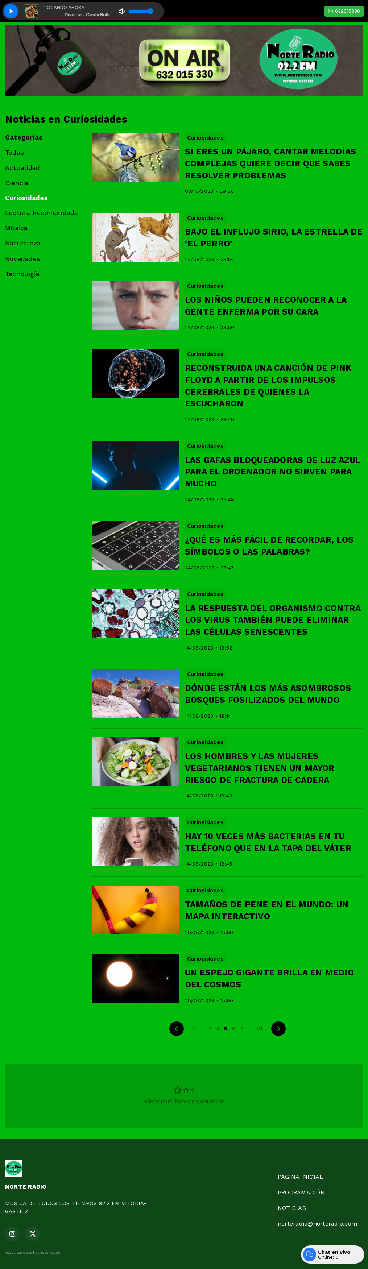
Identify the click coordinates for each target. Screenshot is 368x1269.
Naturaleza (23, 243)
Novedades (22, 258)
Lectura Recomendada (41, 212)
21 (259, 1028)
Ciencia (17, 183)
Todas (14, 152)
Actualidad (22, 167)
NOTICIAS (292, 1207)
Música (16, 228)
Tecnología (22, 274)
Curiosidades (26, 198)
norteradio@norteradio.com (317, 1223)
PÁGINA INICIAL (300, 1176)
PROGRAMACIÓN (301, 1192)
